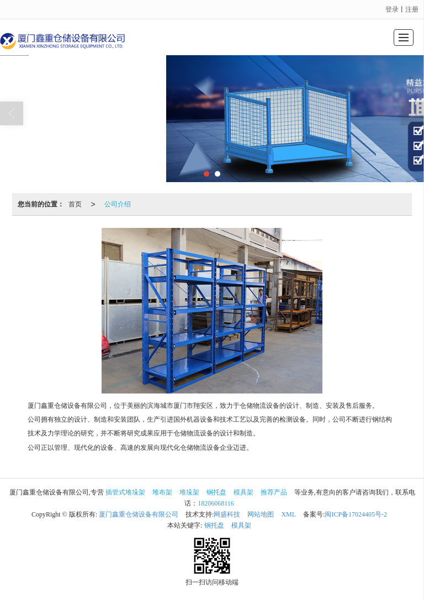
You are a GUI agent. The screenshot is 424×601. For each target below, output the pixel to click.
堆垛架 (189, 492)
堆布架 (162, 492)
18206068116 (216, 503)
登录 (392, 9)
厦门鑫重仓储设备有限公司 (138, 514)
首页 (75, 204)
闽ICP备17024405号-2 (356, 514)
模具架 (243, 492)
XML (288, 514)
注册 (411, 9)
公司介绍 (117, 204)
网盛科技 (227, 514)
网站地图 (260, 514)
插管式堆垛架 (125, 492)
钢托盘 (216, 492)
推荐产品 (274, 492)
